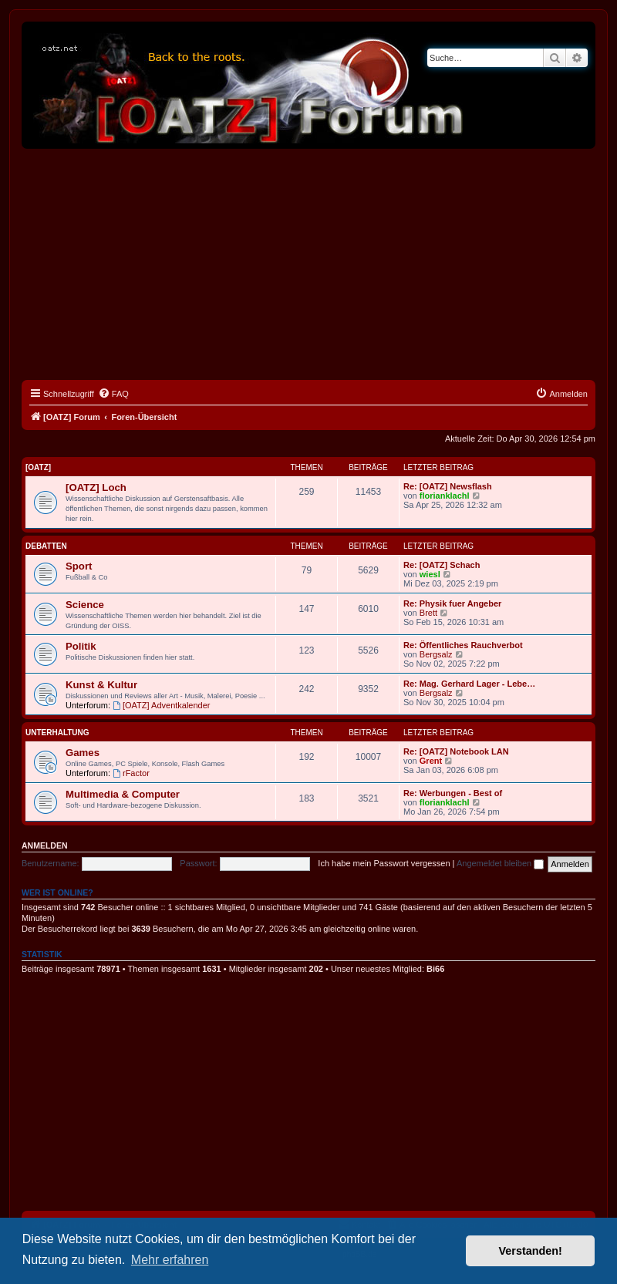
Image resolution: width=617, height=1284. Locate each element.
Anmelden (45, 845)
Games (82, 752)
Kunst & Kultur (101, 685)
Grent (431, 760)
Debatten (46, 546)
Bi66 (435, 968)
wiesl (430, 574)
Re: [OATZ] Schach (441, 565)
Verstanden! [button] (530, 1251)
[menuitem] (113, 394)
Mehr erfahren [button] (170, 1259)
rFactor (131, 773)
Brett (428, 612)
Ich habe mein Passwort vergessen (384, 863)
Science (85, 604)
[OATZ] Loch (96, 487)
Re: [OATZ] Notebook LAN (456, 751)
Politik (81, 646)
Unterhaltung (57, 732)
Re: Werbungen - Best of (452, 793)
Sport (79, 566)
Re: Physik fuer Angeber (452, 603)
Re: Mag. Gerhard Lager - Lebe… (469, 683)
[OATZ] (38, 467)
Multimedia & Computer (123, 794)
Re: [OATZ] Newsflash (447, 486)
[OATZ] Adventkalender (161, 705)
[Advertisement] (308, 264)
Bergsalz (436, 654)
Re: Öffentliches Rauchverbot (463, 645)
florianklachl (445, 495)
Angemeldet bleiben (500, 863)
